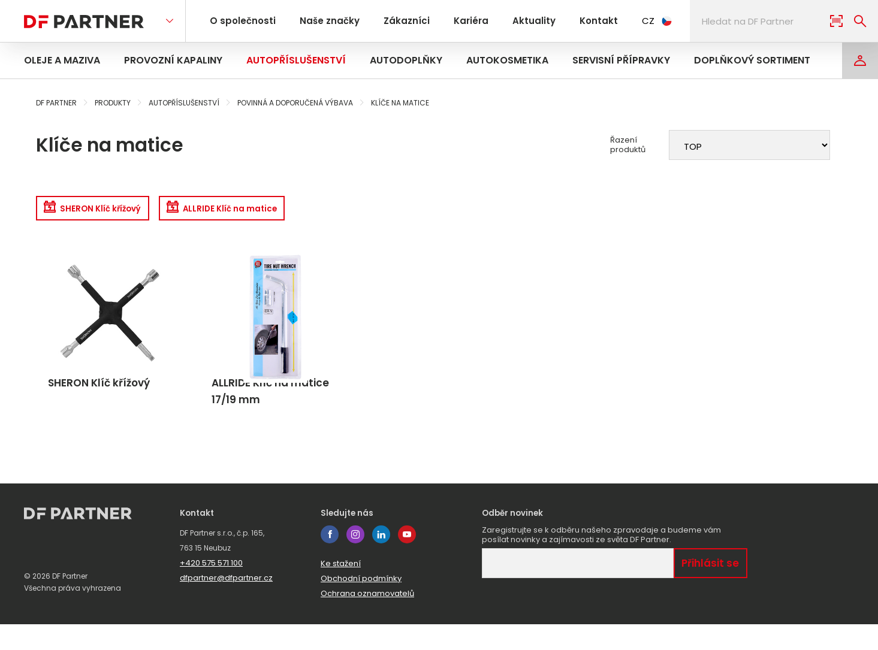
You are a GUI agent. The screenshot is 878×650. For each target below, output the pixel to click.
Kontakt (575, 20)
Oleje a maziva (62, 60)
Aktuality (515, 20)
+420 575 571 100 (211, 588)
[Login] (860, 60)
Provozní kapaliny (173, 60)
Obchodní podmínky (361, 604)
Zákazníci (396, 20)
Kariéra (456, 20)
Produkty (113, 103)
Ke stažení (341, 589)
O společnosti (240, 20)
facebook (330, 560)
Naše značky (323, 20)
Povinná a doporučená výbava (295, 103)
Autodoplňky (406, 60)
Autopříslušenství (296, 60)
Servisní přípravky (621, 60)
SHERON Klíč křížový (103, 211)
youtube (407, 560)
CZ (632, 20)
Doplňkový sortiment (752, 60)
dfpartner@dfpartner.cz (226, 603)
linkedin (381, 560)
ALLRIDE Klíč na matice (261, 211)
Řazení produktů (627, 145)
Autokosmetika (507, 60)
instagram (355, 560)
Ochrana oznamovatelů (367, 619)
